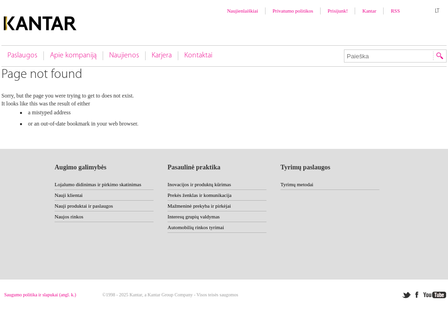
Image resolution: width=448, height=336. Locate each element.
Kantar (369, 11)
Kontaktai (198, 55)
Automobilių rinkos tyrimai (196, 227)
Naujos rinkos (69, 216)
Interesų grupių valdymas (194, 216)
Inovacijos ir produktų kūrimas (199, 184)
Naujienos (124, 55)
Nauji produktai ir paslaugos (84, 206)
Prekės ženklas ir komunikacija (199, 195)
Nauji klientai (69, 195)
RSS (395, 11)
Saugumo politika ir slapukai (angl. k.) (40, 294)
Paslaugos (22, 55)
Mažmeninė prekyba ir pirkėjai (199, 206)
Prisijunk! (338, 11)
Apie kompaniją (73, 55)
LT (437, 11)
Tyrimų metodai (296, 184)
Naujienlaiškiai (242, 11)
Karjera (162, 55)
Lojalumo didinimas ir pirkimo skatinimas (98, 184)
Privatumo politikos (293, 11)
